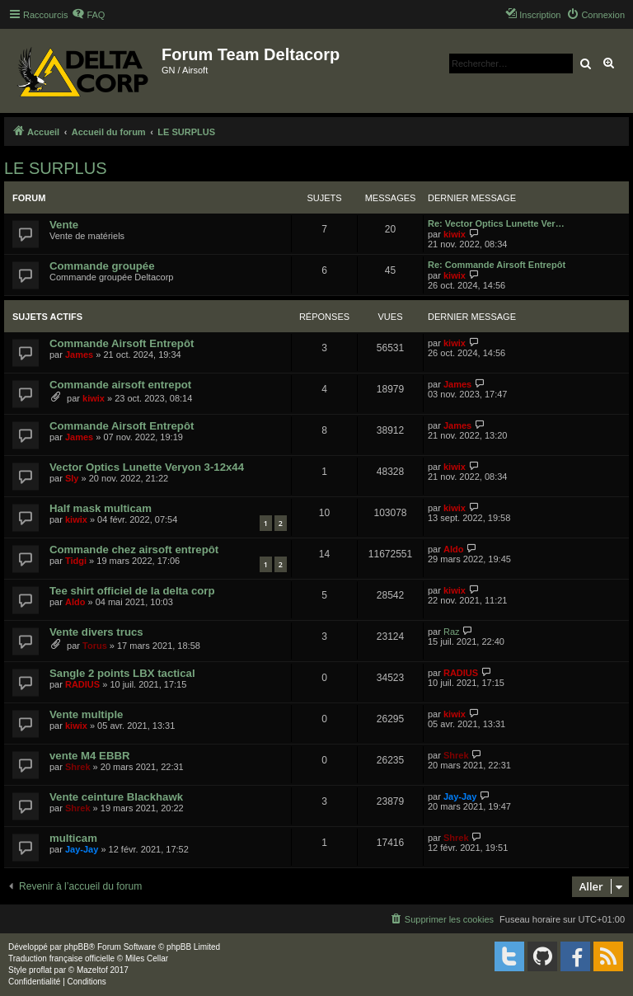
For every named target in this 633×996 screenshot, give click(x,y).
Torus (94, 646)
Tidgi (76, 561)
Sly (72, 478)
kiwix (454, 234)
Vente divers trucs (96, 632)
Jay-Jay (459, 796)
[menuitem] (88, 15)
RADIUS (82, 684)
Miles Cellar (146, 958)
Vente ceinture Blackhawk (116, 797)
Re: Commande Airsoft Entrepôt (496, 265)
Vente (63, 224)
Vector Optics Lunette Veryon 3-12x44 (146, 467)
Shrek (78, 767)
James (79, 354)
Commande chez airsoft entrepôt (133, 549)
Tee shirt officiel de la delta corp (132, 591)
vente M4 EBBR (89, 755)
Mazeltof (92, 970)
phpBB (76, 946)
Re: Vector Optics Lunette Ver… (496, 223)
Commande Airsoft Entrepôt (121, 343)
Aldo (453, 549)
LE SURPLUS (55, 168)
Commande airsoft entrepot (120, 384)
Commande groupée (102, 266)
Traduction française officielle (61, 958)
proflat (40, 970)
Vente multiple (86, 714)
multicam (73, 838)
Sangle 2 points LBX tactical (122, 673)
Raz (451, 632)
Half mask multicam (100, 508)
